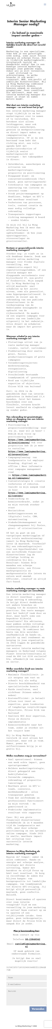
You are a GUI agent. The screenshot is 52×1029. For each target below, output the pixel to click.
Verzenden (38, 1009)
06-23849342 (32, 939)
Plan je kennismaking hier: (26, 931)
